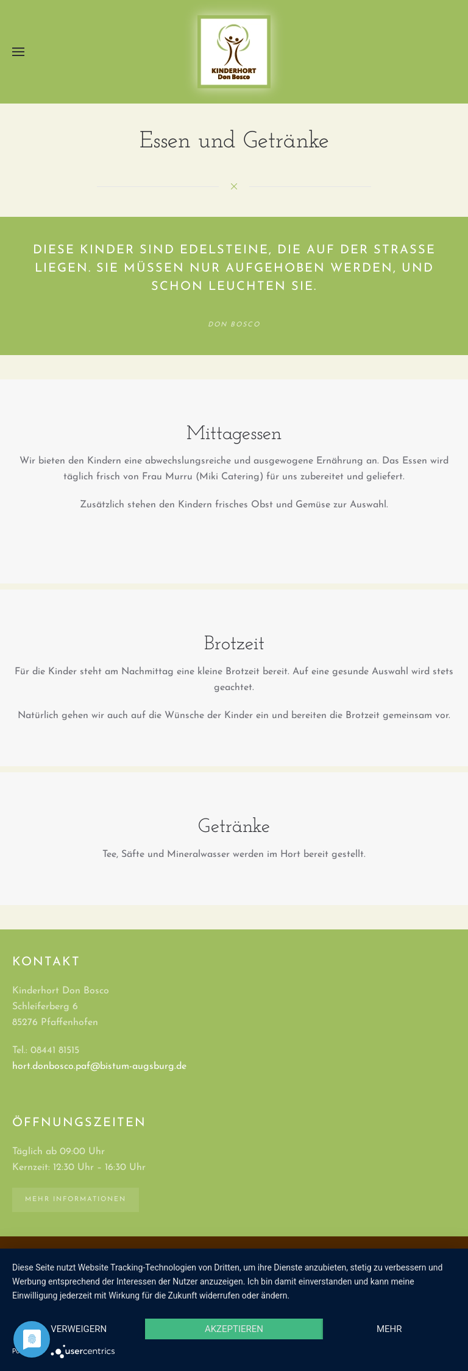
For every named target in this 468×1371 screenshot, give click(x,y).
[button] (18, 52)
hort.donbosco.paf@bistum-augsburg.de (99, 1066)
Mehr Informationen (75, 1199)
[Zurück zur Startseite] (234, 52)
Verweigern (79, 1328)
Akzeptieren (234, 1328)
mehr (389, 1328)
